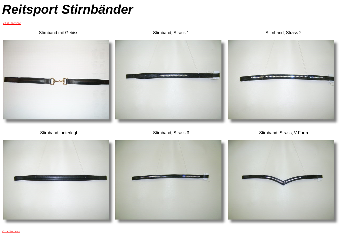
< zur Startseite (12, 23)
